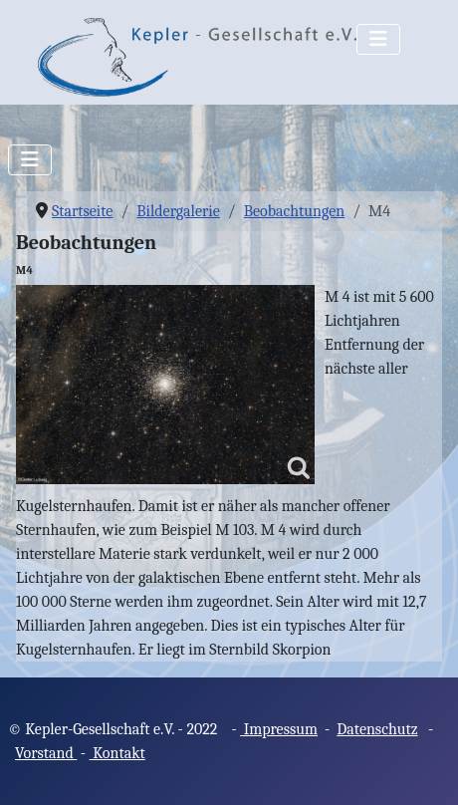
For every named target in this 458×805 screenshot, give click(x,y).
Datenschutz (377, 729)
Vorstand (46, 753)
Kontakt (117, 753)
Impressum (279, 729)
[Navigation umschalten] (378, 39)
